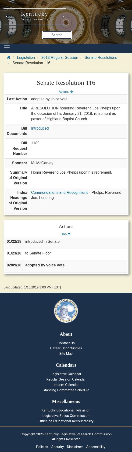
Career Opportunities (66, 348)
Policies (42, 447)
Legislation (26, 58)
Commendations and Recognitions (59, 192)
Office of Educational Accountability (66, 421)
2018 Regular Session (59, 58)
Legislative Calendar (66, 374)
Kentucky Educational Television (66, 410)
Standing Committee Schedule (66, 390)
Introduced (40, 128)
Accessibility (95, 447)
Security (57, 447)
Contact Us (66, 343)
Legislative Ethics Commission (66, 416)
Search (57, 35)
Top (66, 234)
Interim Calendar (66, 385)
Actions (66, 91)
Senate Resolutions (101, 58)
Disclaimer (75, 447)
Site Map (66, 353)
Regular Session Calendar (66, 379)
